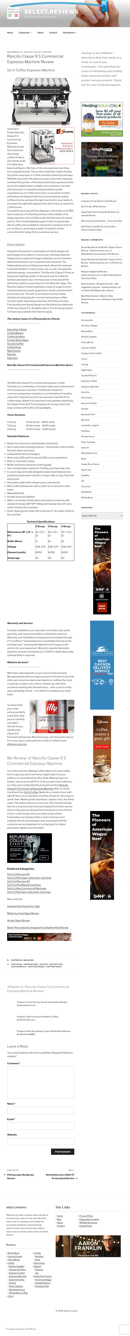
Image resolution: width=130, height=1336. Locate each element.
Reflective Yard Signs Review (23, 913)
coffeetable (54, 967)
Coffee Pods (14, 347)
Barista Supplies (89, 336)
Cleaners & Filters (17, 1269)
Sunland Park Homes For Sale (23, 906)
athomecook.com (17, 744)
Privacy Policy (86, 1216)
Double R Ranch (89, 375)
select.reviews (51, 11)
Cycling (84, 364)
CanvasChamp (15, 1256)
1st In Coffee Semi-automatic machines (29, 892)
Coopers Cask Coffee (91, 353)
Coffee (11, 1263)
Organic (37, 1266)
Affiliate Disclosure (88, 1222)
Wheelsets (86, 492)
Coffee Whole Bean (18, 340)
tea (82, 480)
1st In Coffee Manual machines (24, 885)
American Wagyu (89, 325)
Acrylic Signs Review (18, 920)
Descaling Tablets (17, 329)
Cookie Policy (85, 1226)
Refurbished (14, 350)
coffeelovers (36, 967)
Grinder (84, 408)
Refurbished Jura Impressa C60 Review (100, 254)
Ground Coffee (15, 343)
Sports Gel (86, 470)
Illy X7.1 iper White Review (93, 206)
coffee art (56, 964)
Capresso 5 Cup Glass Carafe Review (99, 201)
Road (83, 458)
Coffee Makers (15, 333)
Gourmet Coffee (89, 403)
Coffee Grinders (16, 336)
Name (11, 1103)
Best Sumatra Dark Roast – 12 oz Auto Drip (101, 221)
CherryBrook (87, 342)
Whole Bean (87, 497)
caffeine (16, 964)
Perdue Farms (87, 436)
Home (10, 32)
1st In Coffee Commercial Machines (26, 888)
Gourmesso (86, 397)
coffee (44, 964)
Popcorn (39, 1269)
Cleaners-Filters (88, 347)
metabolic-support (90, 425)
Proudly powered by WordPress (21, 1329)
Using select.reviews (89, 1219)
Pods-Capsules (88, 442)
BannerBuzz (87, 331)
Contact (53, 32)
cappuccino (31, 964)
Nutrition (85, 431)
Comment (13, 1063)
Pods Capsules (16, 1286)
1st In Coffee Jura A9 (18, 881)
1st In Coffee (31, 792)
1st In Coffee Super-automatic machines (29, 877)
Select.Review (43, 52)
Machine (85, 420)
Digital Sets (86, 370)
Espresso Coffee (89, 381)
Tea (37, 1273)
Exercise (85, 392)
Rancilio (11, 354)
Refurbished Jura (89, 453)
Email (11, 1119)
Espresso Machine (22, 960)
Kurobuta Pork (88, 414)
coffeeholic (19, 967)
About (40, 32)
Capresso (12, 358)
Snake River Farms (90, 464)
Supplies (85, 475)
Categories (26, 32)
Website (12, 1134)
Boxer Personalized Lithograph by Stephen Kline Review (38, 927)
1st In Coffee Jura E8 (18, 874)
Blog (59, 1219)
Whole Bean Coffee (18, 1293)
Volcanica (86, 486)
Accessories (87, 320)
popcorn (85, 447)
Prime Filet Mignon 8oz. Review (99, 290)
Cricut (84, 359)
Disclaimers (70, 32)
